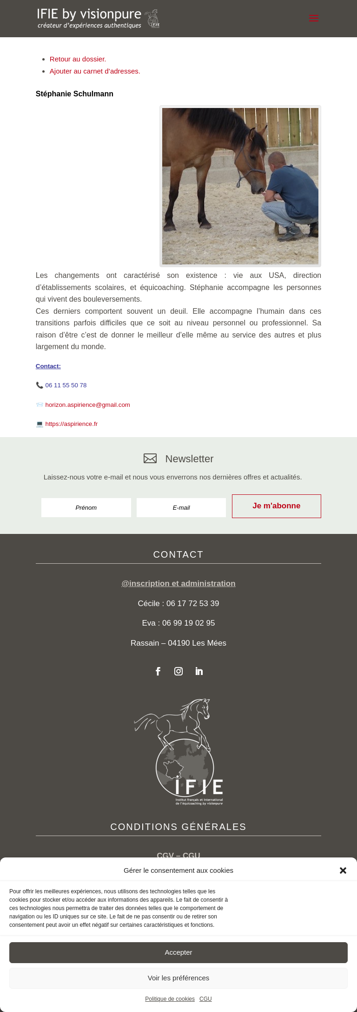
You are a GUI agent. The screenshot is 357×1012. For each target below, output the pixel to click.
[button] (343, 870)
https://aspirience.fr (72, 423)
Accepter (178, 952)
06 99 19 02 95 (188, 623)
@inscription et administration (178, 583)
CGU (205, 999)
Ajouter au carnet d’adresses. (95, 71)
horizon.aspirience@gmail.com (88, 404)
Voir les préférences (179, 978)
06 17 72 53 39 (192, 603)
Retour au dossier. (78, 59)
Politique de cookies (170, 999)
